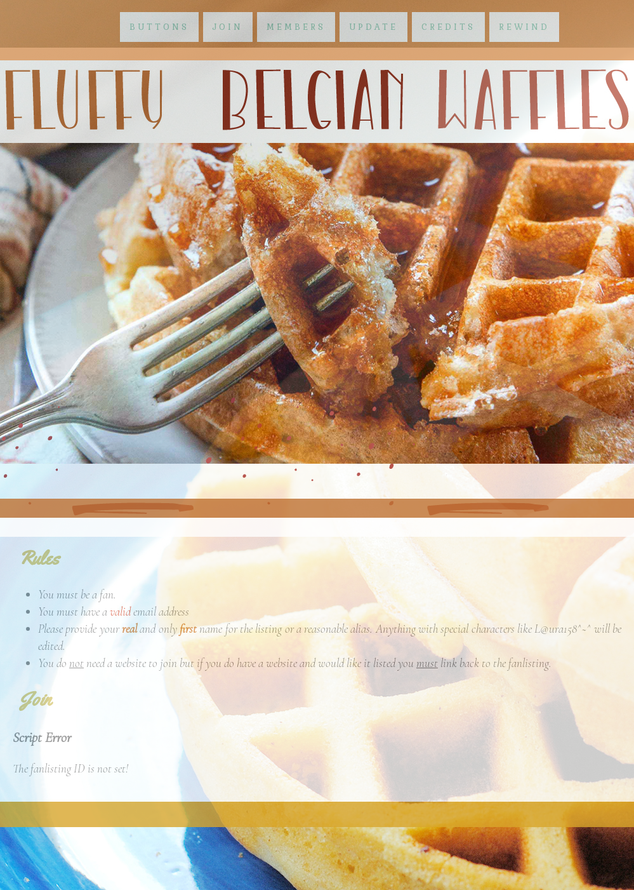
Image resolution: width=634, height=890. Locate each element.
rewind (524, 27)
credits (448, 27)
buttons (159, 27)
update (373, 27)
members (296, 27)
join (228, 27)
